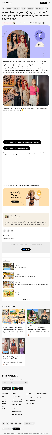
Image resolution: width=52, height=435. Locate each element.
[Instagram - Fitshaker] (7, 423)
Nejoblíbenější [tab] (15, 260)
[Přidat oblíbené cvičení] (36, 23)
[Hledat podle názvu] (3, 8)
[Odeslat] (26, 382)
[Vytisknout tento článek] (39, 23)
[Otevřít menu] (49, 3)
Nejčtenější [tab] (7, 260)
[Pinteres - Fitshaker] (20, 423)
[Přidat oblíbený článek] (12, 264)
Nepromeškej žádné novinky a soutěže (12, 380)
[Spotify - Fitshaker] (15, 423)
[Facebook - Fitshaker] (3, 423)
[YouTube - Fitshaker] (11, 423)
